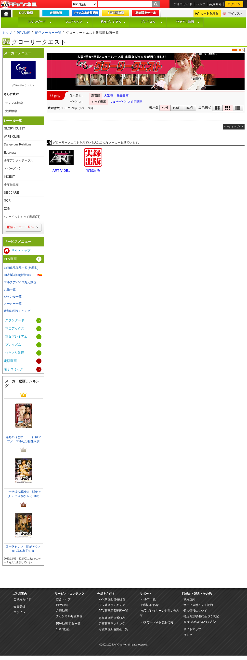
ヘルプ (201, 4)
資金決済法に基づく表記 (199, 622)
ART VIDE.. (61, 170)
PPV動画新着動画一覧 (113, 610)
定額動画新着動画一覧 (113, 629)
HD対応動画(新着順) (17, 275)
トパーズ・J (12, 168)
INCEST (9, 176)
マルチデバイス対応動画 (126, 101)
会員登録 (215, 4)
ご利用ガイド (183, 4)
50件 (165, 108)
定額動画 (10, 361)
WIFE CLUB (12, 136)
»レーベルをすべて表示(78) (22, 216)
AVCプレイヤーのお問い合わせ (159, 613)
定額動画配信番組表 (112, 618)
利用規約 (189, 599)
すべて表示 (98, 101)
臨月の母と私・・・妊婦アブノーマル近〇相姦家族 (23, 439)
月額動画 (62, 610)
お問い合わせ (150, 605)
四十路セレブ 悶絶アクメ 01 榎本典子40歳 (23, 549)
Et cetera (10, 152)
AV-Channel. (120, 644)
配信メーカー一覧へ (20, 227)
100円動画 (63, 629)
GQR (7, 200)
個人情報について (195, 610)
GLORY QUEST (14, 128)
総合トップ (63, 599)
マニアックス (77, 22)
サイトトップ (20, 250)
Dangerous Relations (17, 144)
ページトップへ (232, 126)
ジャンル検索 (14, 103)
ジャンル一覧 (13, 296)
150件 (189, 108)
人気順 (108, 95)
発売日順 (123, 95)
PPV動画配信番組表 (112, 599)
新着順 (95, 95)
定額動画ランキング (17, 311)
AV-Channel (18, 4)
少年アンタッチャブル (18, 160)
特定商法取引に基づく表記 (201, 616)
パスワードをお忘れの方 (157, 622)
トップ (7, 32)
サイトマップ (192, 629)
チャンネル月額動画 (69, 616)
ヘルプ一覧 (148, 599)
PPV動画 (23, 32)
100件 (177, 108)
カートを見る (209, 13)
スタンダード (40, 22)
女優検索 (11, 111)
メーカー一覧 (13, 303)
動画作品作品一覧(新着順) (21, 268)
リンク (187, 635)
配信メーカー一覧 (48, 32)
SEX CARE (11, 192)
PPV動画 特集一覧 (68, 623)
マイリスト (235, 13)
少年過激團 (11, 184)
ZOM (7, 208)
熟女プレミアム (113, 22)
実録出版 (93, 170)
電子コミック (13, 369)
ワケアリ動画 (188, 22)
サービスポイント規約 (198, 605)
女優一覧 (10, 289)
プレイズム (152, 22)
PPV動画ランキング (112, 605)
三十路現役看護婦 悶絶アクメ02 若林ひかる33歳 (23, 494)
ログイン (234, 4)
